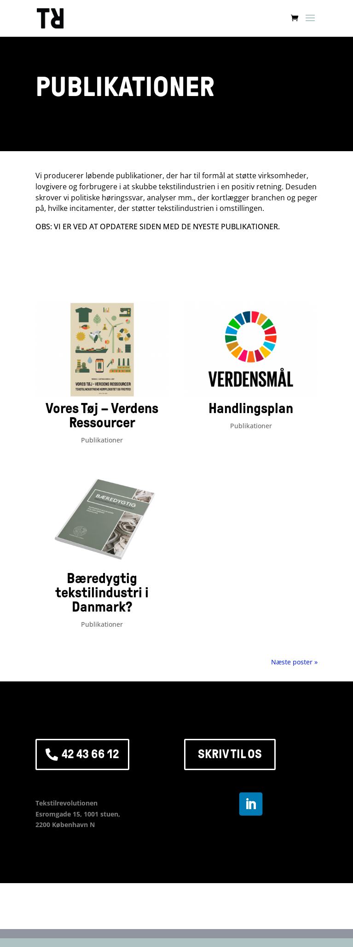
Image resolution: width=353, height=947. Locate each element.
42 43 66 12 (90, 754)
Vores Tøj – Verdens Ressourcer (102, 416)
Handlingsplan (250, 408)
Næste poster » (294, 662)
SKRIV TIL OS (230, 754)
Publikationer (102, 440)
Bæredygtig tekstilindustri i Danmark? (102, 593)
